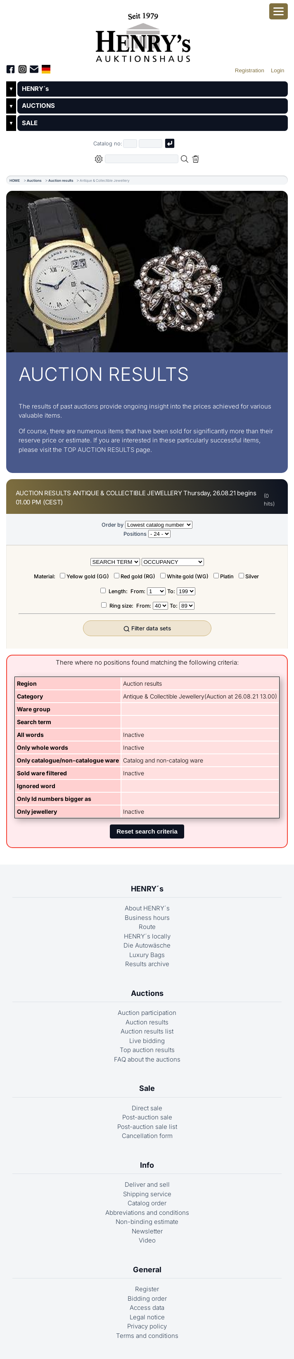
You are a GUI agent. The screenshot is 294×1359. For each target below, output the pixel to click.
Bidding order (147, 1298)
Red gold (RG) (138, 576)
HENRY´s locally (147, 936)
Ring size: (122, 606)
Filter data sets (147, 628)
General (147, 1269)
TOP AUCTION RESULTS (99, 450)
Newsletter (147, 1231)
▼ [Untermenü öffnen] (11, 89)
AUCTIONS (38, 105)
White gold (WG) (188, 576)
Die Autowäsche (147, 945)
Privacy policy (147, 1326)
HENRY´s (35, 89)
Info (147, 1165)
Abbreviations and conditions (147, 1212)
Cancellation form (147, 1136)
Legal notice (147, 1317)
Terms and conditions (147, 1336)
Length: (119, 591)
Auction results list (147, 1031)
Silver (252, 576)
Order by (112, 525)
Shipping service (147, 1194)
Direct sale (147, 1108)
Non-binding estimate (147, 1222)
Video (147, 1240)
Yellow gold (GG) (87, 576)
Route (147, 927)
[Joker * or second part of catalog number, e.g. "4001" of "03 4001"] (151, 143)
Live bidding (147, 1041)
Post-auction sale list (147, 1127)
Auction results (61, 180)
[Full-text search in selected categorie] (141, 158)
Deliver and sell (147, 1184)
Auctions (34, 180)
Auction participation (147, 1013)
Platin (227, 576)
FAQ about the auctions (147, 1059)
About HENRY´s (147, 908)
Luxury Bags (147, 955)
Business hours (147, 918)
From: (137, 591)
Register (147, 1289)
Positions (135, 534)
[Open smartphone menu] (278, 11)
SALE (30, 123)
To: (171, 591)
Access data (147, 1307)
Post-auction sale (147, 1117)
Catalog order (147, 1203)
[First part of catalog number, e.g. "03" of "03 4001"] (130, 143)
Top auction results (147, 1050)
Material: (45, 576)
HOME (14, 180)
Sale (147, 1088)
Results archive (147, 964)
